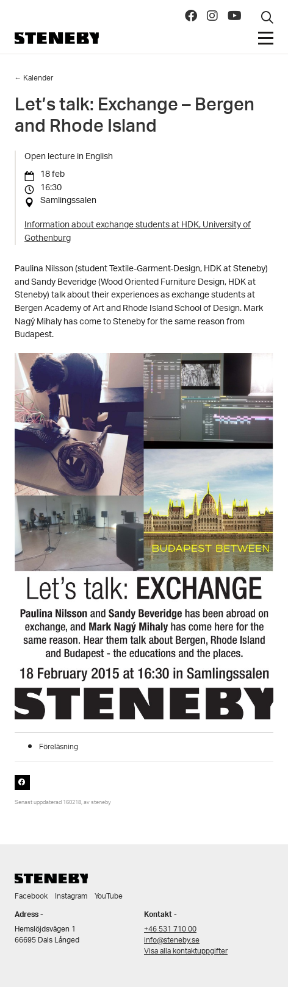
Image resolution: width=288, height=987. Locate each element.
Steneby (57, 38)
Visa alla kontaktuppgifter (186, 951)
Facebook (31, 896)
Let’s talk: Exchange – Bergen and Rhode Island (134, 118)
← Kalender (34, 78)
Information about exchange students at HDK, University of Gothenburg (137, 232)
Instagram (71, 896)
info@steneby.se (172, 940)
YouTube (109, 896)
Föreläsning (58, 747)
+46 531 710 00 (170, 929)
